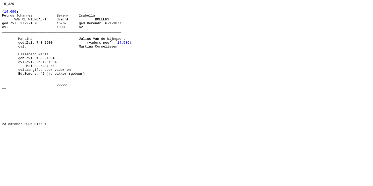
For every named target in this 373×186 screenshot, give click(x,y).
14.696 (10, 13)
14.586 (123, 51)
